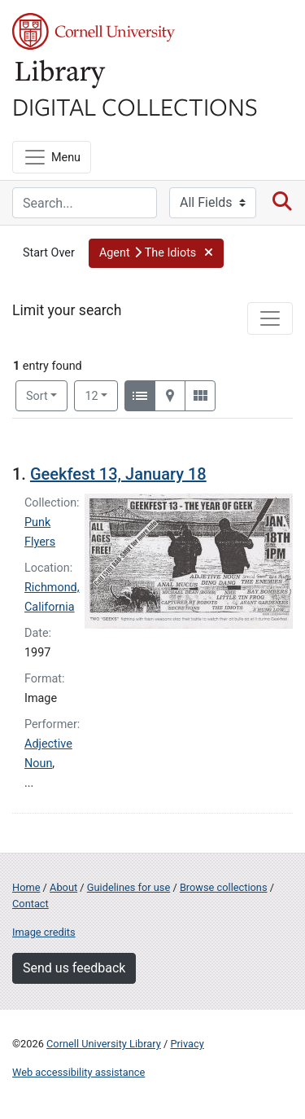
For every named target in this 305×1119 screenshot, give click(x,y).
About (63, 887)
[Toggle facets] (270, 318)
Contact (30, 903)
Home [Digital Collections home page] (26, 887)
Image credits (44, 932)
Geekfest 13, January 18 (118, 474)
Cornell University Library (103, 1044)
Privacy (186, 1044)
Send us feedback (74, 968)
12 (101, 395)
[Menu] (51, 157)
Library (61, 74)
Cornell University (93, 31)
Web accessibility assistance (78, 1072)
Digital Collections (135, 106)
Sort (37, 396)
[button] (156, 253)
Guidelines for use (128, 887)
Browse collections (224, 887)
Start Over (49, 253)
